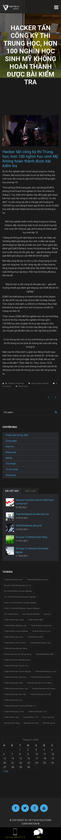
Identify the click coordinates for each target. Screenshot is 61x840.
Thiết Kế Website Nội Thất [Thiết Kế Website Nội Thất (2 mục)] (15, 694)
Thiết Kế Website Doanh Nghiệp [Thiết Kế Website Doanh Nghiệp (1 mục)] (17, 671)
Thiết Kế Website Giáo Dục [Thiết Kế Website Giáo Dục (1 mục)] (15, 677)
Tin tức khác (12, 469)
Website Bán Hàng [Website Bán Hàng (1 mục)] (12, 723)
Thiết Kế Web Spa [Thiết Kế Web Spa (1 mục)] (11, 717)
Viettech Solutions (16, 383)
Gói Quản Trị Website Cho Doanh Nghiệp (32, 550)
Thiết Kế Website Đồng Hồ (29, 525)
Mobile (9, 458)
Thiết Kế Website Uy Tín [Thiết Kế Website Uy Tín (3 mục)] (14, 712)
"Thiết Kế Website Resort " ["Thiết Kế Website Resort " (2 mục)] (37, 580)
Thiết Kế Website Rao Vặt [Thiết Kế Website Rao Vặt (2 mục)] (40, 694)
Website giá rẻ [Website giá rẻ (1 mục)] (49, 723)
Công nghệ (36, 383)
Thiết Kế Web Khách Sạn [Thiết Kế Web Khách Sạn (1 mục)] (40, 643)
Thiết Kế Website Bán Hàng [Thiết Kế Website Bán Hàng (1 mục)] (15, 648)
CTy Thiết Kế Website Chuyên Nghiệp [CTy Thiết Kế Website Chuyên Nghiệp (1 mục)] (19, 597)
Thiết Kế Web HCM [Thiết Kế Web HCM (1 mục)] (35, 637)
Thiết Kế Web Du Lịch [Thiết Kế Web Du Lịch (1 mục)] (41, 631)
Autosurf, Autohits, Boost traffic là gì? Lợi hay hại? (35, 502)
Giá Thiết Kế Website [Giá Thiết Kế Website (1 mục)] (31, 614)
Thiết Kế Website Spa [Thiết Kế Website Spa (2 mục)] (13, 700)
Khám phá (11, 452)
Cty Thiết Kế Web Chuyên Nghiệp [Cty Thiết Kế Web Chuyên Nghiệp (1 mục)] (18, 591)
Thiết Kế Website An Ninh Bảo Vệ (32, 514)
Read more (23, 386)
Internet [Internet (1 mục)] (47, 614)
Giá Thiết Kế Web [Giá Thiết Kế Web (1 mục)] (11, 614)
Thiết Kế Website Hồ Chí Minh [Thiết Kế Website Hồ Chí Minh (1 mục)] (39, 683)
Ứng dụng (11, 475)
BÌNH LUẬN (30, 491)
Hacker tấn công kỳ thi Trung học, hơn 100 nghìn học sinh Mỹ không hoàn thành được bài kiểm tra (30, 159)
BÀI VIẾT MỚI (12, 491)
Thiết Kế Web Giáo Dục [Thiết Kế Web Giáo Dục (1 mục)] (13, 637)
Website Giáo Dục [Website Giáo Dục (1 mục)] (31, 723)
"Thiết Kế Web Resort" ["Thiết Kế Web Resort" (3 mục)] (13, 580)
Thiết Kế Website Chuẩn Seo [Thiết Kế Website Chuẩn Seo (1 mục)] (16, 666)
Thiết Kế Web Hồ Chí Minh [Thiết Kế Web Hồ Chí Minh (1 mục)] (15, 643)
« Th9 (5, 771)
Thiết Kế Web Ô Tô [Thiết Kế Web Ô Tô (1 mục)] (30, 717)
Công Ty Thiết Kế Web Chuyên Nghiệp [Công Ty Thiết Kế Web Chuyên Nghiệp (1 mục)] (20, 603)
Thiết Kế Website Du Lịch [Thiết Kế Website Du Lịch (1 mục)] (45, 671)
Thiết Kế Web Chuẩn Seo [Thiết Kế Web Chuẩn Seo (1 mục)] (41, 626)
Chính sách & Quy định (17, 435)
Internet (45, 383)
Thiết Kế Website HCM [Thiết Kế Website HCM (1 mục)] (13, 683)
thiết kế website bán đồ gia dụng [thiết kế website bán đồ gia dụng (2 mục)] (17, 654)
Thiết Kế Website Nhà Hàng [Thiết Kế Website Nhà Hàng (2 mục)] (43, 689)
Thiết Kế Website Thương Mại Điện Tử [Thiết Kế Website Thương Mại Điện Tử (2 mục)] (20, 706)
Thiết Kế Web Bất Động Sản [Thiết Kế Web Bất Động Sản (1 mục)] (15, 626)
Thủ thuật (11, 463)
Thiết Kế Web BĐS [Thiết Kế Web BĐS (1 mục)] (35, 620)
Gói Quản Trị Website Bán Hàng (31, 537)
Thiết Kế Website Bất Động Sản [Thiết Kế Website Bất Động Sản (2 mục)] (17, 660)
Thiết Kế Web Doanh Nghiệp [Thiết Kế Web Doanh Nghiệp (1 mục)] (16, 631)
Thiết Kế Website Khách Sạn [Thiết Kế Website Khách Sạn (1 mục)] (16, 689)
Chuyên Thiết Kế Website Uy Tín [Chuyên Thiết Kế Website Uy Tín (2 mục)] (17, 585)
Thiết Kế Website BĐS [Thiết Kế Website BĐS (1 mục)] (44, 654)
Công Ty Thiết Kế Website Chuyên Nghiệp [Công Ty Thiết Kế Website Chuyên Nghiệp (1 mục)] (21, 608)
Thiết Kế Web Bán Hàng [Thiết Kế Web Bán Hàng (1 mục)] (14, 620)
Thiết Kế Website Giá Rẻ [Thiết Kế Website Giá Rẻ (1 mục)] (40, 677)
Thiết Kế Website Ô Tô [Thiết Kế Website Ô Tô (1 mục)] (37, 712)
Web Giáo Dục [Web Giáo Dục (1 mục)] (48, 717)
